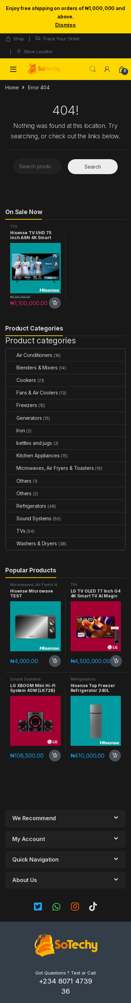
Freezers (21, 405)
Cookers (21, 380)
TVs (13, 226)
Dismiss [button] (65, 25)
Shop (14, 39)
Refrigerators (26, 506)
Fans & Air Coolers (32, 393)
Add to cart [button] (55, 303)
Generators (24, 418)
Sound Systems (28, 518)
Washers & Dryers (31, 543)
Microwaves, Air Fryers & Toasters (50, 468)
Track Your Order (57, 39)
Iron (15, 430)
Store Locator (34, 52)
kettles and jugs (29, 443)
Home (12, 87)
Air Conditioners (29, 355)
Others (18, 481)
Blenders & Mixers (32, 367)
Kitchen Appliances (32, 455)
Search (92, 69)
